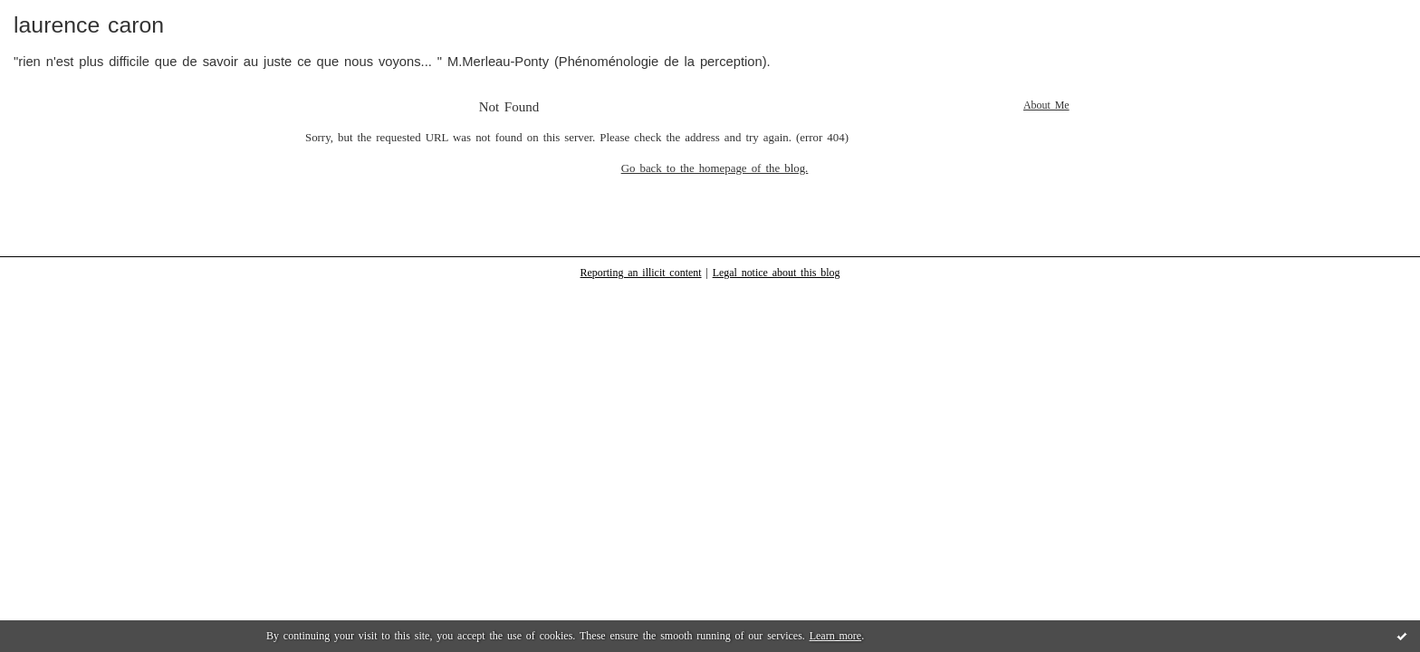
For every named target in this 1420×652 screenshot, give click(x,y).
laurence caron (89, 25)
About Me (1046, 105)
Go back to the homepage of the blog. (715, 168)
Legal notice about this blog (776, 272)
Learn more (835, 635)
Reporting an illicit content (641, 272)
